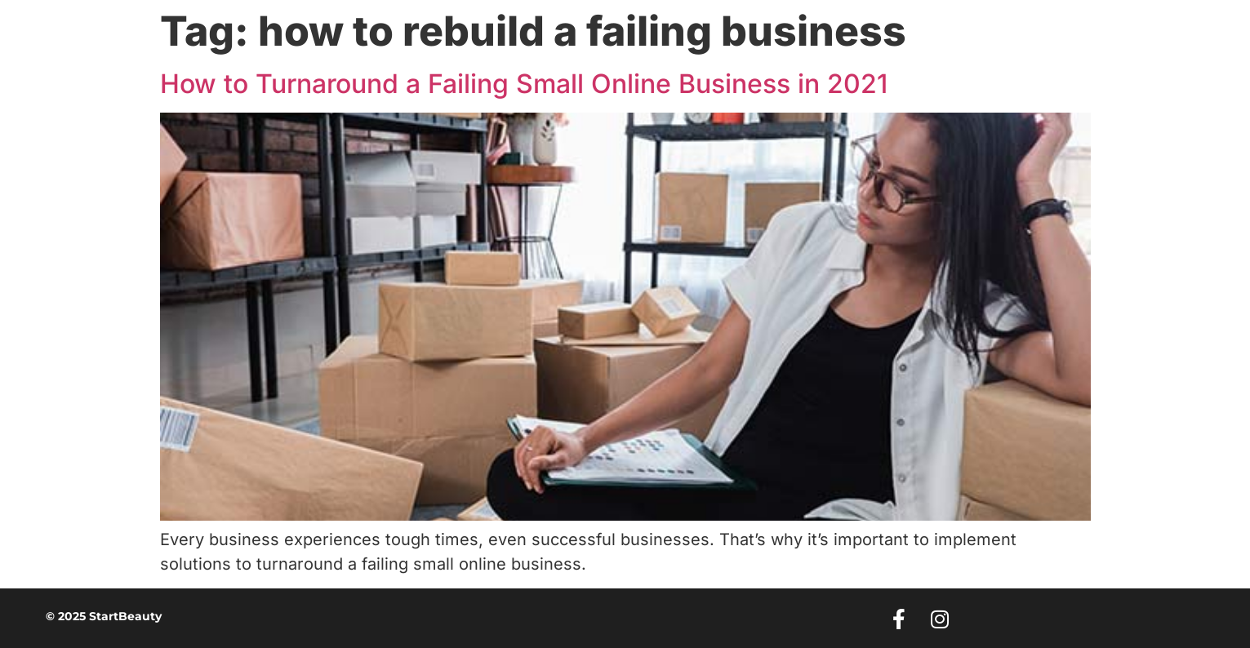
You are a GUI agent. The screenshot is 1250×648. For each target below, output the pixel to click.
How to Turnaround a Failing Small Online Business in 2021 (523, 84)
